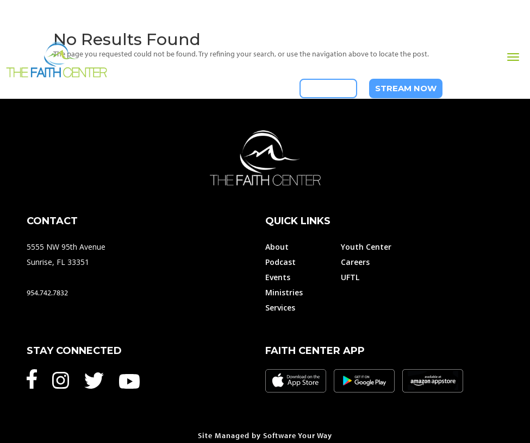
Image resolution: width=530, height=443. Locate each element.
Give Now (328, 88)
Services (280, 307)
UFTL (350, 277)
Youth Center (366, 247)
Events (277, 277)
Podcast (280, 262)
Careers (355, 262)
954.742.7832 (47, 293)
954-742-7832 (489, 88)
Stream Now (406, 88)
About (277, 247)
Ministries (284, 292)
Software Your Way (297, 435)
